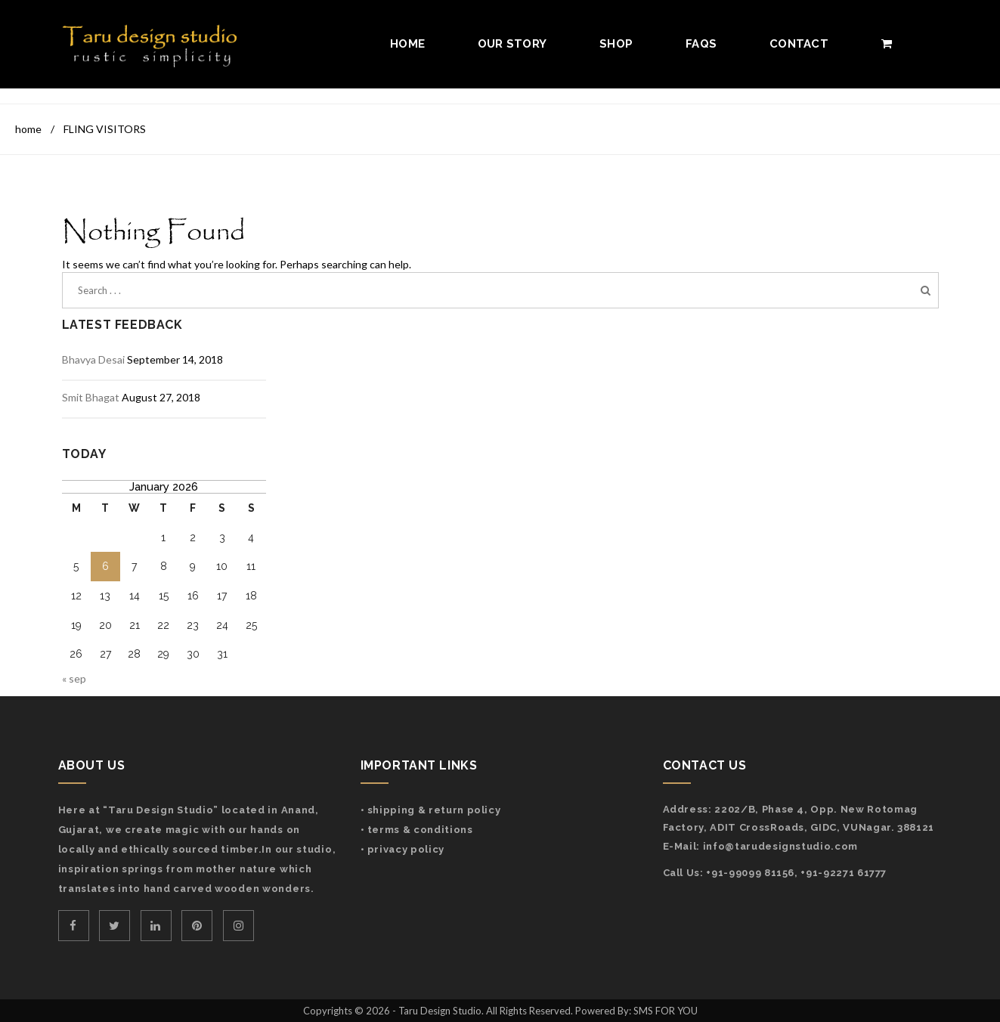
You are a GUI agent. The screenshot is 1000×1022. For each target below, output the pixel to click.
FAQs (701, 44)
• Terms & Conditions (417, 829)
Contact (798, 44)
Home (407, 44)
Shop (616, 44)
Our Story (512, 44)
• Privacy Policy (402, 849)
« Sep (74, 678)
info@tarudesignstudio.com (780, 846)
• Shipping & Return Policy (431, 810)
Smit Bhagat (90, 397)
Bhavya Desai (93, 359)
